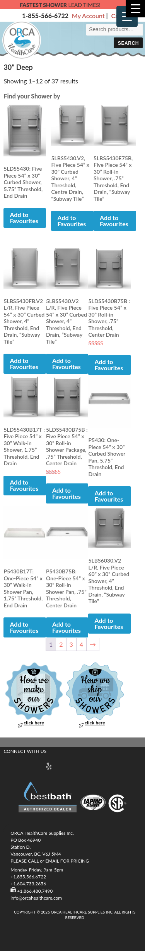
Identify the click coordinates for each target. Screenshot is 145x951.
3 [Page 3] (71, 644)
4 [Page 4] (81, 644)
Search (128, 43)
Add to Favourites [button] (24, 217)
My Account (88, 15)
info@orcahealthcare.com (36, 898)
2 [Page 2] (61, 644)
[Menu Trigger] (135, 8)
